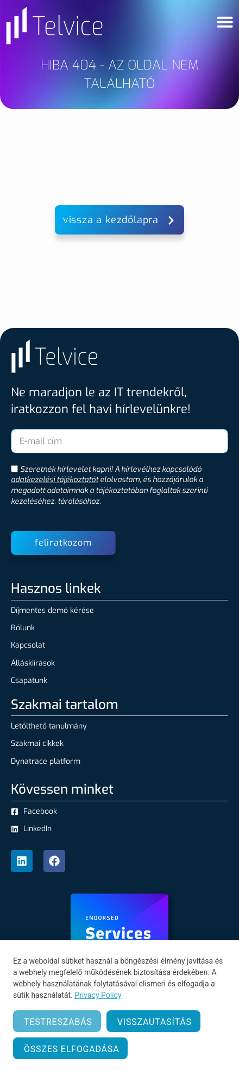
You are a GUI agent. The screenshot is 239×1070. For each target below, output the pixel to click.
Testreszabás (58, 1022)
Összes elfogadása (71, 1049)
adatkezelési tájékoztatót (54, 479)
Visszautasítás (154, 1022)
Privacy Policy (97, 995)
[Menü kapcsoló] (225, 21)
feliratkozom (63, 542)
